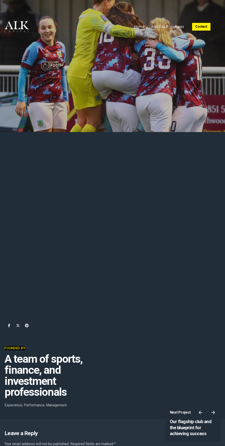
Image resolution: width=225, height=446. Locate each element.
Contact (201, 27)
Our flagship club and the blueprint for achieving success (191, 427)
